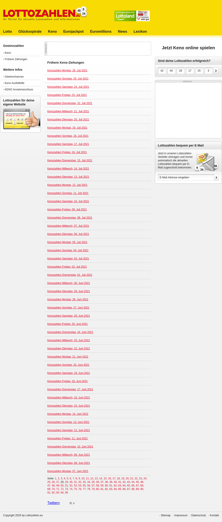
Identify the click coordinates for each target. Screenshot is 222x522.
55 (84, 485)
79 (93, 489)
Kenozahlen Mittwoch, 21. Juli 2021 (68, 111)
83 (110, 489)
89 (137, 489)
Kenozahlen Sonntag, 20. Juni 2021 (68, 364)
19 (122, 478)
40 (115, 482)
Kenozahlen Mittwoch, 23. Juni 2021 (68, 340)
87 (128, 489)
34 (88, 482)
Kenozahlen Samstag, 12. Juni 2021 (68, 430)
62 (115, 485)
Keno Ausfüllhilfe (13, 83)
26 (53, 482)
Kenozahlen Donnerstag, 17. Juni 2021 (70, 389)
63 (119, 485)
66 (133, 485)
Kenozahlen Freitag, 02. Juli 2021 (67, 266)
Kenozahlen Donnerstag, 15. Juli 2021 (69, 160)
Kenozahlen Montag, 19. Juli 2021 (67, 127)
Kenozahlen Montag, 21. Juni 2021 (67, 356)
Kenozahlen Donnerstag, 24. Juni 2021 (70, 332)
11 (87, 478)
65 (128, 485)
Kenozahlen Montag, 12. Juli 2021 (67, 185)
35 (93, 482)
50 (62, 485)
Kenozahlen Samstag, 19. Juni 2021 (68, 373)
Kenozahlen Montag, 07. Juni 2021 (67, 471)
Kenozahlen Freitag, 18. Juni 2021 (67, 381)
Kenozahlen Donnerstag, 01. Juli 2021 (69, 274)
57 (93, 485)
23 (140, 478)
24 (145, 478)
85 (119, 489)
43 (128, 482)
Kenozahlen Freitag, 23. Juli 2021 (67, 95)
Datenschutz (198, 515)
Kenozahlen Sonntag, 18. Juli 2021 (67, 135)
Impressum (181, 515)
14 (100, 478)
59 (101, 485)
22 (136, 478)
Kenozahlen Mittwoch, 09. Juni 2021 (68, 454)
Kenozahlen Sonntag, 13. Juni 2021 (68, 422)
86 (124, 489)
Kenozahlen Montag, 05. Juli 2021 (67, 242)
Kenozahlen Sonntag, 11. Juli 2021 (67, 193)
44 (133, 482)
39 (110, 482)
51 (66, 485)
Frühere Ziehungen (15, 59)
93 (57, 492)
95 (66, 492)
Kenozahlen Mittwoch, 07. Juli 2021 (68, 225)
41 (119, 482)
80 (97, 489)
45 (137, 482)
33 (84, 482)
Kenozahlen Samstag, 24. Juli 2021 (68, 86)
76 (79, 489)
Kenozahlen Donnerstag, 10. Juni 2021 (70, 446)
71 (57, 489)
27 (57, 482)
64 (124, 485)
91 (48, 492)
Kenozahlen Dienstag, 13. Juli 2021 (68, 176)
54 (79, 485)
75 (75, 489)
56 (88, 485)
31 (75, 482)
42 (124, 482)
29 (66, 482)
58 (97, 485)
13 (96, 478)
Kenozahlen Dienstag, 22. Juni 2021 (68, 348)
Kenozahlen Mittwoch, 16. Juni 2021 (68, 397)
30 (70, 482)
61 (110, 485)
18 (118, 478)
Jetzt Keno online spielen (188, 47)
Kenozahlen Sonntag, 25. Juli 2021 (67, 78)
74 (70, 489)
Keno (7, 52)
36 (97, 482)
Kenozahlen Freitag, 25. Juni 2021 (67, 324)
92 (53, 492)
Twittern (53, 503)
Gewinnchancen (13, 76)
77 (84, 489)
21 (131, 478)
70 (53, 489)
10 (82, 478)
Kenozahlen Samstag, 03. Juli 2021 (68, 258)
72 (62, 489)
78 (88, 489)
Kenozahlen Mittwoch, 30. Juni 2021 (68, 283)
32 (79, 482)
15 (104, 478)
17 (113, 478)
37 (101, 482)
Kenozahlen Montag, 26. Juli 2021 (67, 70)
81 (101, 489)
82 (106, 489)
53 (75, 485)
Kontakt (214, 515)
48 (53, 485)
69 (48, 489)
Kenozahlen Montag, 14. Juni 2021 (67, 413)
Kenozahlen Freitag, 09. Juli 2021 (67, 209)
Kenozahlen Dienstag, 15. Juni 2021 (68, 405)
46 (141, 482)
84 (115, 489)
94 (62, 492)
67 (137, 485)
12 (91, 478)
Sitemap (165, 515)
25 (48, 482)
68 (141, 485)
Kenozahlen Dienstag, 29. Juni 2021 (68, 291)
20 (127, 478)
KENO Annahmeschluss (18, 89)
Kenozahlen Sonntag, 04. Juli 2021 (67, 250)
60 (106, 485)
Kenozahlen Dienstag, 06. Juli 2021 (68, 234)
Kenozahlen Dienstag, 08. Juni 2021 (68, 463)
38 (106, 482)
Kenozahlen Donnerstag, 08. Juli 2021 (69, 217)
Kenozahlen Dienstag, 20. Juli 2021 (68, 119)
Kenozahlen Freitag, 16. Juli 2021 (67, 152)
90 (141, 489)
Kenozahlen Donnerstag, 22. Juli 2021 (69, 103)
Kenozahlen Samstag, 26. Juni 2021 (68, 315)
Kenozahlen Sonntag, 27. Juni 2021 (68, 307)
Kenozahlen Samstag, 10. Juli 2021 (68, 201)
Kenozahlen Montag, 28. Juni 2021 (67, 299)
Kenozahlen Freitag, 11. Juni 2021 (67, 438)
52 (70, 485)
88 (133, 489)
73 (66, 489)
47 (48, 485)
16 (109, 478)
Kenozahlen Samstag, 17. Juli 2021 (68, 144)
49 (57, 485)
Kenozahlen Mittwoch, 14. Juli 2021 (68, 168)
